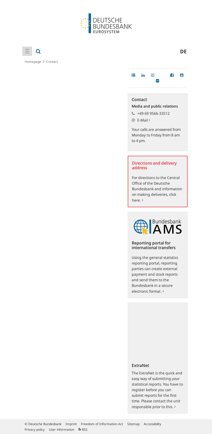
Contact (52, 61)
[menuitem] (27, 51)
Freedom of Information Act (102, 424)
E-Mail (143, 120)
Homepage (33, 61)
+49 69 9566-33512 (153, 113)
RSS (82, 429)
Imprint (71, 424)
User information (61, 429)
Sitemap (133, 424)
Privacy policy (35, 429)
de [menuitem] (183, 51)
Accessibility (152, 424)
